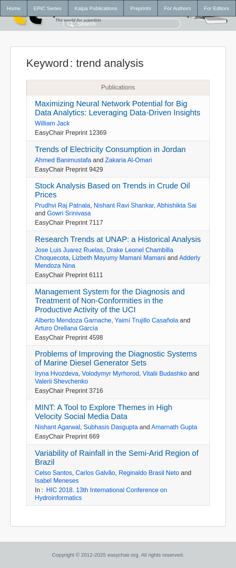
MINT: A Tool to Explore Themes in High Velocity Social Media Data (103, 412)
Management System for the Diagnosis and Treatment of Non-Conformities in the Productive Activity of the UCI (110, 300)
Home (14, 8)
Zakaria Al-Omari (128, 160)
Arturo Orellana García (66, 328)
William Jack (52, 123)
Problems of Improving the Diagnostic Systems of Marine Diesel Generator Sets (116, 358)
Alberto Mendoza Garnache (73, 320)
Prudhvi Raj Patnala (62, 205)
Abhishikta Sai (177, 205)
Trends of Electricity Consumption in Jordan (110, 149)
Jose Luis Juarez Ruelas (69, 250)
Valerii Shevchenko (61, 381)
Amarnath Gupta (174, 427)
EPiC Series (48, 8)
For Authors (177, 8)
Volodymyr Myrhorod (110, 373)
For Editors (216, 8)
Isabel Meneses (57, 480)
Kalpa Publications (96, 8)
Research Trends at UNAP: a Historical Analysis (118, 239)
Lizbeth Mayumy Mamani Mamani (119, 257)
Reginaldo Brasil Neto (149, 472)
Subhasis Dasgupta (111, 427)
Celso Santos (53, 472)
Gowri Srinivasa (69, 213)
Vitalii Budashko (165, 373)
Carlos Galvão (95, 472)
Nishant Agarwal (57, 427)
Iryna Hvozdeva (56, 373)
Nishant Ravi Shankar (124, 205)
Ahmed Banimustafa (63, 160)
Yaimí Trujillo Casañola (146, 320)
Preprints (140, 8)
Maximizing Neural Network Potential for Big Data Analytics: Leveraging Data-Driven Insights (117, 108)
